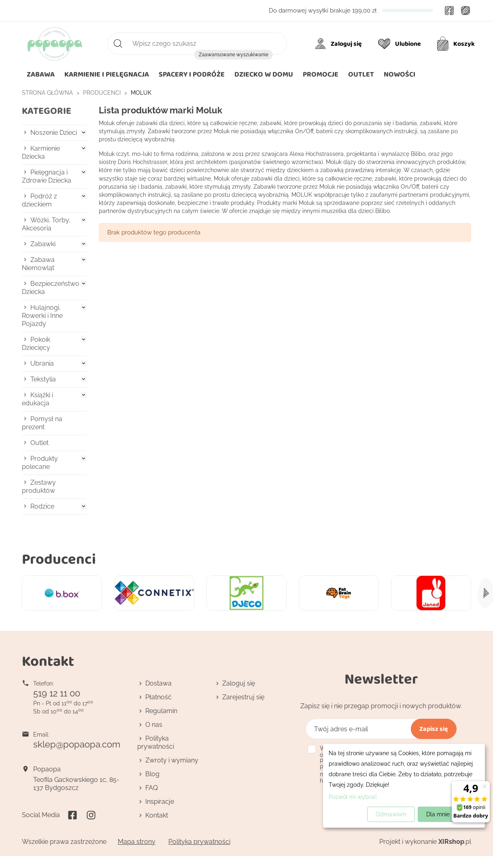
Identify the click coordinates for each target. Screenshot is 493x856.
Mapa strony (136, 841)
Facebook (449, 10)
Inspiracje (159, 801)
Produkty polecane (40, 463)
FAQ (151, 788)
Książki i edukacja (37, 399)
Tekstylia (43, 379)
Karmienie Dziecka (41, 152)
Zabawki (42, 244)
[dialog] (404, 786)
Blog (152, 774)
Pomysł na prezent (42, 423)
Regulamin (161, 711)
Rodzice (42, 506)
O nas (153, 724)
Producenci (59, 558)
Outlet (39, 443)
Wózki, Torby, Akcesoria (46, 224)
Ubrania (42, 363)
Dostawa (158, 683)
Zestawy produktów (39, 486)
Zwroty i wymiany (171, 760)
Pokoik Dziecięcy (36, 343)
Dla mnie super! (447, 814)
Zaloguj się (238, 683)
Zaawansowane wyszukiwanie (233, 54)
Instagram (465, 10)
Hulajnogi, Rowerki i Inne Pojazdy (42, 316)
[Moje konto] (339, 43)
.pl (454, 841)
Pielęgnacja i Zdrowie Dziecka (46, 176)
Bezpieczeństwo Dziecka (50, 288)
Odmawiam (391, 814)
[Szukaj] (197, 43)
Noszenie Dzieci (53, 132)
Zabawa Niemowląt (38, 264)
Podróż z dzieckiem (39, 200)
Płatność (158, 697)
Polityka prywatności (155, 742)
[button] (264, 74)
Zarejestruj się (243, 697)
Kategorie (46, 111)
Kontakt (156, 815)
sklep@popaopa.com (76, 744)
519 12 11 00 (56, 693)
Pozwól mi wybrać (353, 797)
